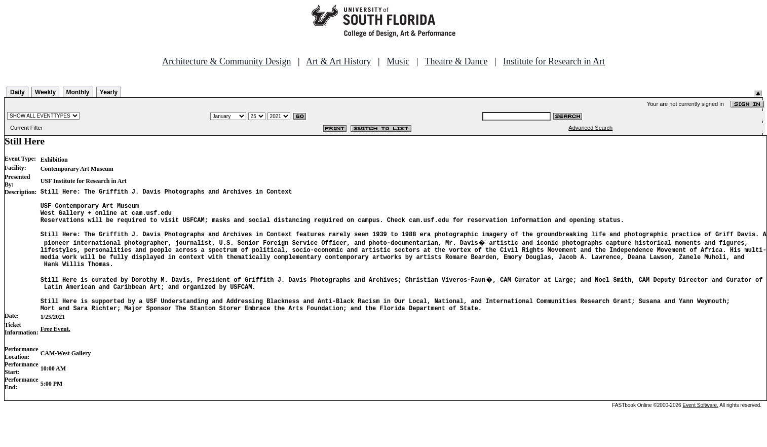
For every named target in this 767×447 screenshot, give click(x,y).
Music (398, 61)
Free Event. (55, 351)
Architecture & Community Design (226, 61)
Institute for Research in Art (554, 61)
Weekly (45, 92)
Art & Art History (338, 61)
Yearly (109, 92)
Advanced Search (590, 128)
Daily (17, 92)
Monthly (78, 92)
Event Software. (700, 428)
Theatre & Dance (456, 61)
